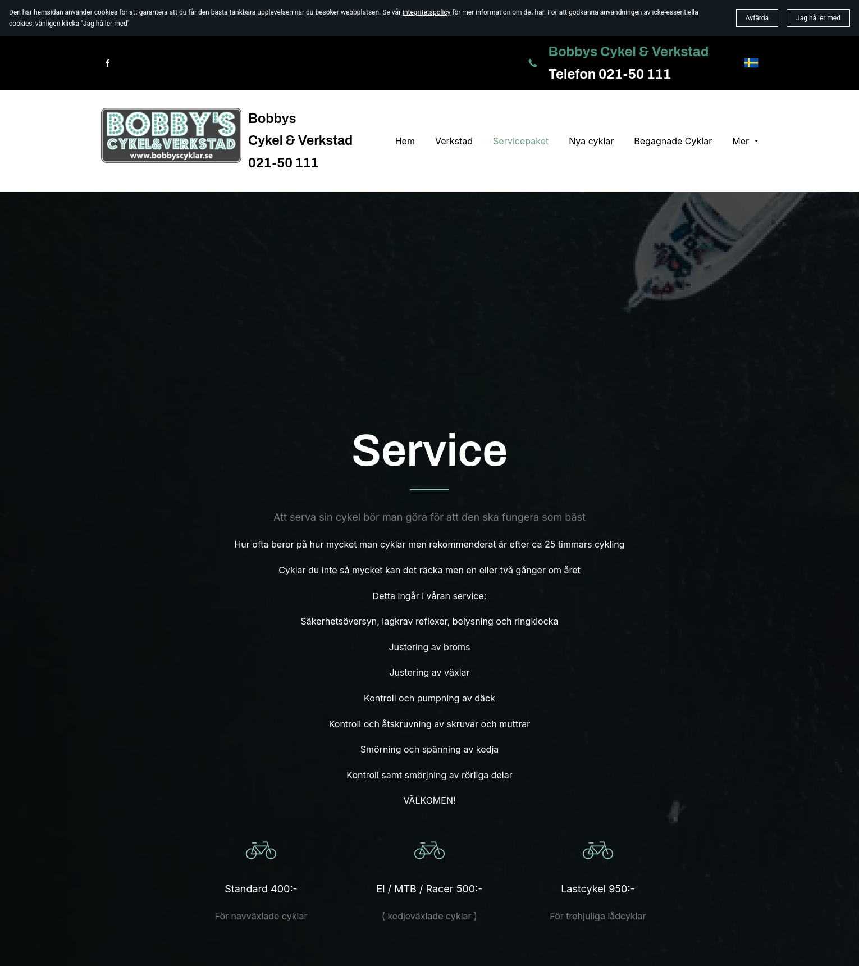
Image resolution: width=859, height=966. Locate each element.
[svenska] (751, 63)
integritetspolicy (426, 12)
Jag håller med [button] (818, 18)
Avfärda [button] (757, 18)
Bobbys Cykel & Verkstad (629, 51)
